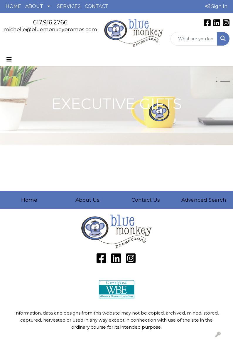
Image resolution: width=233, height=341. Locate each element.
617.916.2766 (50, 22)
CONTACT (96, 6)
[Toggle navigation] (9, 59)
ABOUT (34, 6)
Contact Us (145, 200)
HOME (13, 6)
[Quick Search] (193, 39)
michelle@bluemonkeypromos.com (50, 29)
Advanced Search (203, 200)
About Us (87, 200)
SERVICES (69, 6)
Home (29, 200)
